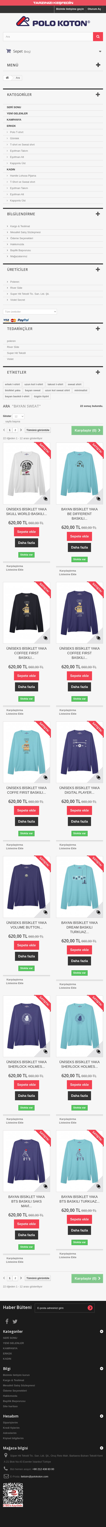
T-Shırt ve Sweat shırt (22, 181)
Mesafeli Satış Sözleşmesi (25, 232)
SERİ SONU (14, 107)
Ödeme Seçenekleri (21, 238)
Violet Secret (17, 299)
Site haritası (10, 1406)
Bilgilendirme (21, 213)
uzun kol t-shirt (33, 384)
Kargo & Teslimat (20, 226)
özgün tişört (41, 396)
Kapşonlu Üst (17, 163)
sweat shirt (74, 384)
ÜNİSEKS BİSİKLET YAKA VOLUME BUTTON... (26, 925)
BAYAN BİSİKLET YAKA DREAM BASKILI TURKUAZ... (79, 927)
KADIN (11, 169)
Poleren (14, 281)
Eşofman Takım (18, 150)
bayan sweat (32, 390)
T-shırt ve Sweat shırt (22, 144)
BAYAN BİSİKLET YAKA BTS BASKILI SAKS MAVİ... (26, 1201)
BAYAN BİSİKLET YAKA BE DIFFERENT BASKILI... (79, 513)
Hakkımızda (17, 244)
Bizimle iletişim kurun (16, 1375)
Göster (7, 416)
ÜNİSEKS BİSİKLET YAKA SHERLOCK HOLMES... (26, 1064)
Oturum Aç (94, 8)
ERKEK (11, 125)
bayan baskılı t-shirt (17, 396)
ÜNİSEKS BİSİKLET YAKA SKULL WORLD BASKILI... (26, 511)
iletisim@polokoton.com (34, 1476)
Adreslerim (10, 1433)
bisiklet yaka (12, 390)
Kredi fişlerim (11, 1427)
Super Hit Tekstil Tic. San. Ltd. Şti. (29, 293)
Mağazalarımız (18, 256)
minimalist (80, 390)
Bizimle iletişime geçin (70, 8)
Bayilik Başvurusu (20, 250)
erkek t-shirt (12, 384)
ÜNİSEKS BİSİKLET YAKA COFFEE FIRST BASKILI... (26, 653)
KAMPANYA (14, 119)
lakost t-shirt (55, 384)
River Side (16, 287)
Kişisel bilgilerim (13, 1438)
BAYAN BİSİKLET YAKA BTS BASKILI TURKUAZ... (79, 1199)
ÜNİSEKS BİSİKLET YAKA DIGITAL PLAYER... (79, 790)
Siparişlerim (10, 1422)
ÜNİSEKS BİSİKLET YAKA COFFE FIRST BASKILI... (26, 790)
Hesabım (11, 1416)
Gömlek (14, 138)
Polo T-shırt (16, 132)
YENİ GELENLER (17, 113)
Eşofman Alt (16, 156)
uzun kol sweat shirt (57, 390)
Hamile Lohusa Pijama (22, 175)
